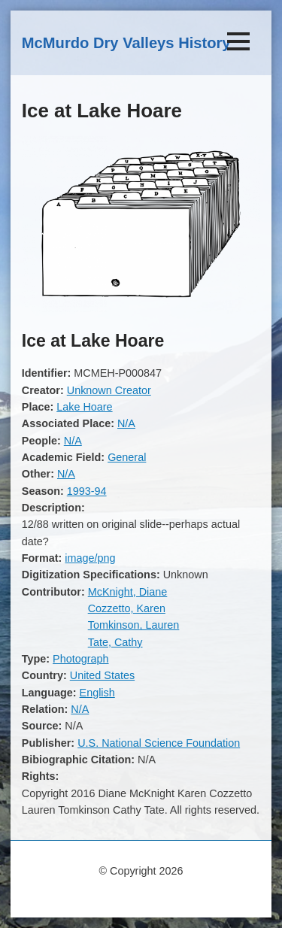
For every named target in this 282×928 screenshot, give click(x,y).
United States (102, 675)
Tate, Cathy (115, 642)
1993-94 (87, 491)
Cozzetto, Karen (126, 608)
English (97, 693)
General (127, 457)
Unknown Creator (109, 390)
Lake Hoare (84, 407)
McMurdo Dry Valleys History (126, 43)
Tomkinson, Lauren (134, 625)
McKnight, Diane (128, 592)
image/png (90, 558)
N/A (126, 423)
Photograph (80, 659)
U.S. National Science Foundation (158, 743)
